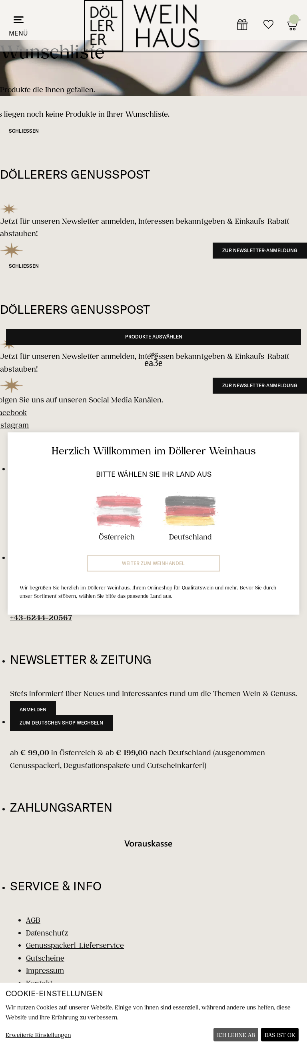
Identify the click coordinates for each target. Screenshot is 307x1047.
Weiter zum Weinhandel (153, 563)
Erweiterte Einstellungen (38, 1034)
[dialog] (153, 1015)
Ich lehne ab (236, 1034)
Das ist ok (280, 1034)
